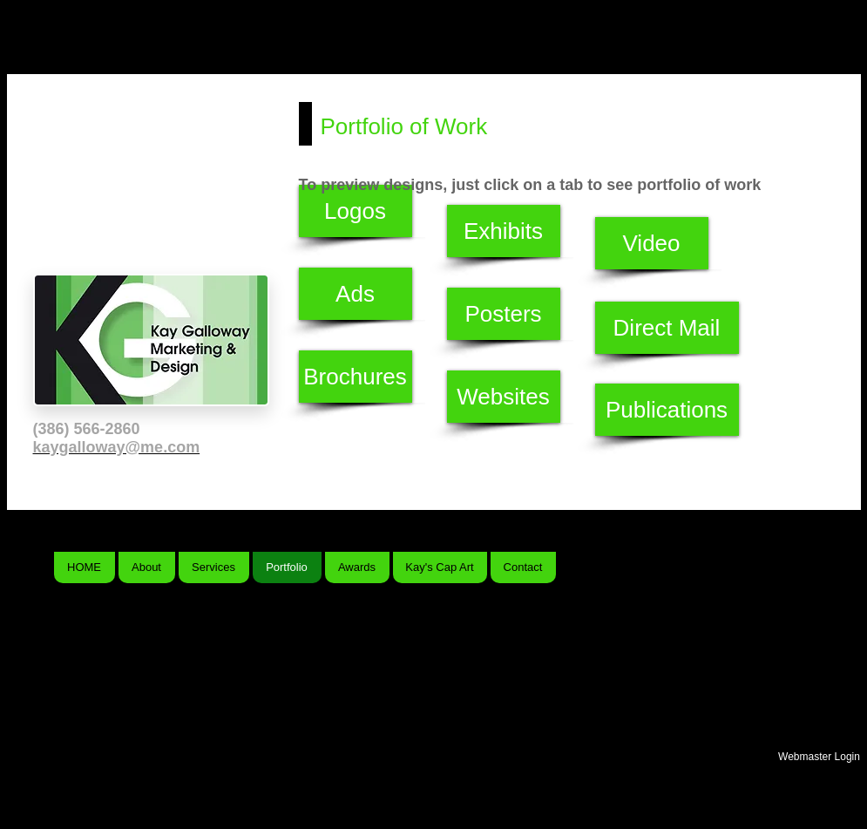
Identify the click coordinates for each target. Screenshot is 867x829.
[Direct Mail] (667, 328)
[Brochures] (355, 376)
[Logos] (355, 211)
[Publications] (667, 410)
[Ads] (355, 294)
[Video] (651, 243)
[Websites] (503, 396)
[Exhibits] (503, 231)
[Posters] (503, 314)
